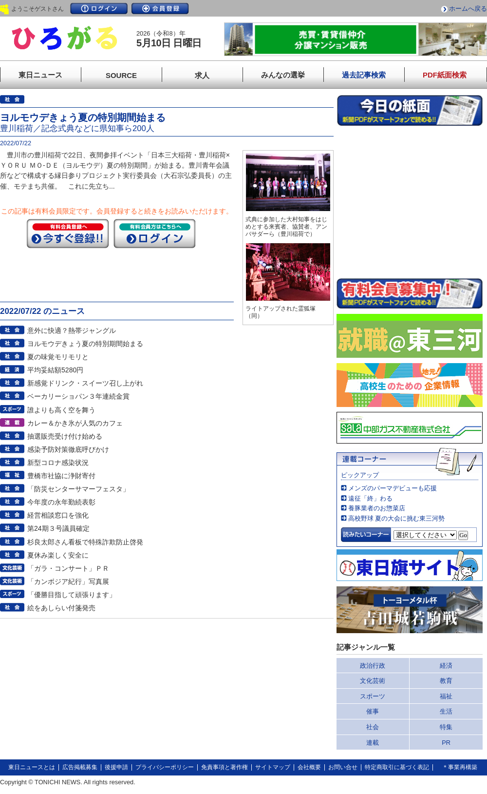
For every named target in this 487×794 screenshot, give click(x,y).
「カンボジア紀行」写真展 (68, 581)
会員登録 (160, 8)
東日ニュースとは (31, 767)
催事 (372, 711)
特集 (446, 727)
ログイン (99, 8)
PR (446, 742)
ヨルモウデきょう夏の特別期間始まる (85, 344)
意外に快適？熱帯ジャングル (71, 330)
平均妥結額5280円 (55, 370)
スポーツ (372, 696)
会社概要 (309, 767)
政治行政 (372, 665)
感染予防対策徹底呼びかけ (68, 449)
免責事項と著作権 (224, 767)
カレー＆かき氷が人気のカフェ (75, 423)
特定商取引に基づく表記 (397, 767)
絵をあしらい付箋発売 (61, 608)
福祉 (446, 696)
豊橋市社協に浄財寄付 (61, 476)
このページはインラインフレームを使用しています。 (409, 201)
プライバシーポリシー (164, 767)
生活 (446, 711)
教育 (446, 680)
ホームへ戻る (468, 8)
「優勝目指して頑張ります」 (71, 595)
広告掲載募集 (79, 767)
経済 (446, 665)
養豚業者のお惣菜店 (376, 508)
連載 (372, 742)
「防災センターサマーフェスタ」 (78, 489)
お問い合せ (342, 767)
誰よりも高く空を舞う (61, 410)
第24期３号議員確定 (58, 528)
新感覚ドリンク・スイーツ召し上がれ (85, 383)
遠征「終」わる (370, 498)
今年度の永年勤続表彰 (61, 502)
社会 (372, 727)
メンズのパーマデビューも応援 (392, 488)
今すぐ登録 (68, 233)
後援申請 (116, 767)
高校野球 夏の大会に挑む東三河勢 (396, 518)
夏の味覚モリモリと (58, 357)
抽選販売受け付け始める (64, 436)
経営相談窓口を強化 (58, 515)
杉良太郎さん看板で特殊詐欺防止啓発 (85, 542)
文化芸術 (372, 680)
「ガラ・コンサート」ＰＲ (68, 568)
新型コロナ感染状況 (58, 462)
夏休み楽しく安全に (58, 555)
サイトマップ (272, 767)
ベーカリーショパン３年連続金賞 (78, 396)
